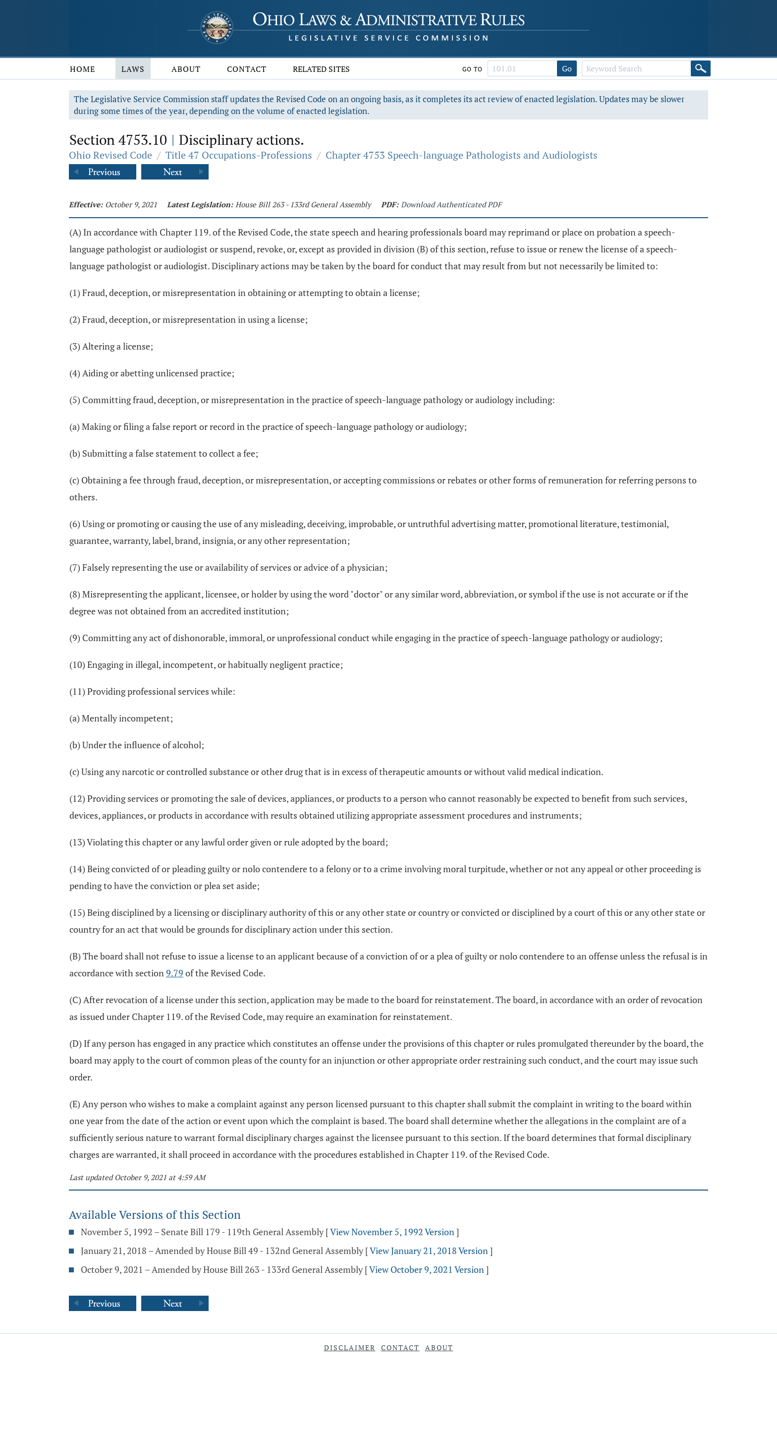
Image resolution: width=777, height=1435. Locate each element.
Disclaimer (350, 1347)
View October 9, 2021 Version (426, 1269)
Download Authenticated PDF (451, 204)
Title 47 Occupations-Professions (239, 155)
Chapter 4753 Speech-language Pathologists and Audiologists (462, 155)
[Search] (701, 68)
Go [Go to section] (567, 68)
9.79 (174, 973)
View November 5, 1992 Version (392, 1232)
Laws (133, 68)
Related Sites (321, 68)
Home (82, 68)
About (186, 68)
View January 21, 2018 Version (429, 1250)
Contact (247, 68)
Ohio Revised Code (110, 155)
